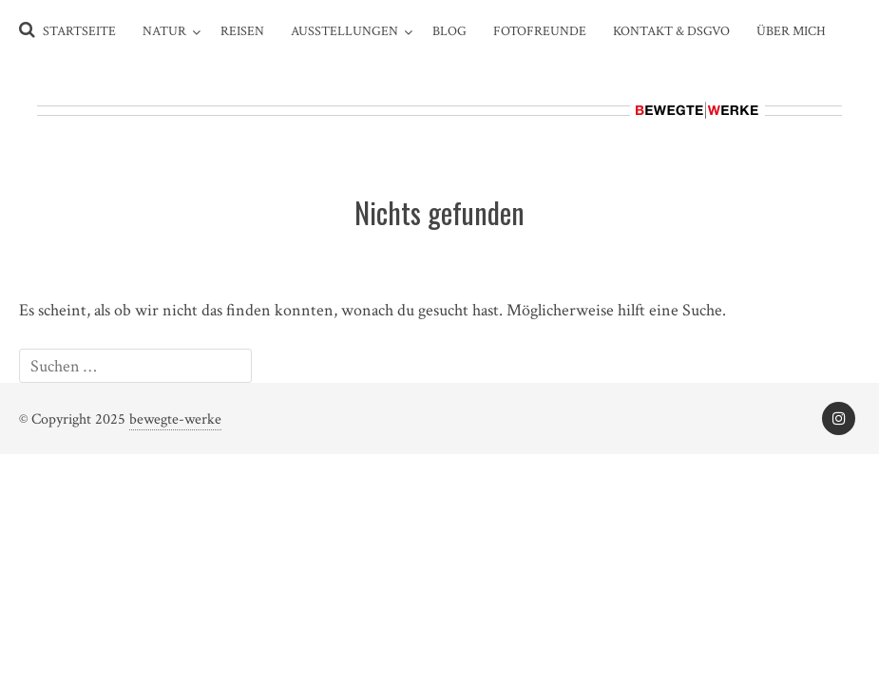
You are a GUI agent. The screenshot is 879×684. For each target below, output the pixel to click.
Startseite (79, 31)
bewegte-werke (175, 419)
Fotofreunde (539, 31)
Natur (164, 31)
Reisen (242, 31)
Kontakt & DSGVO (671, 31)
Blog (449, 31)
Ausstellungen (344, 31)
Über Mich (791, 31)
